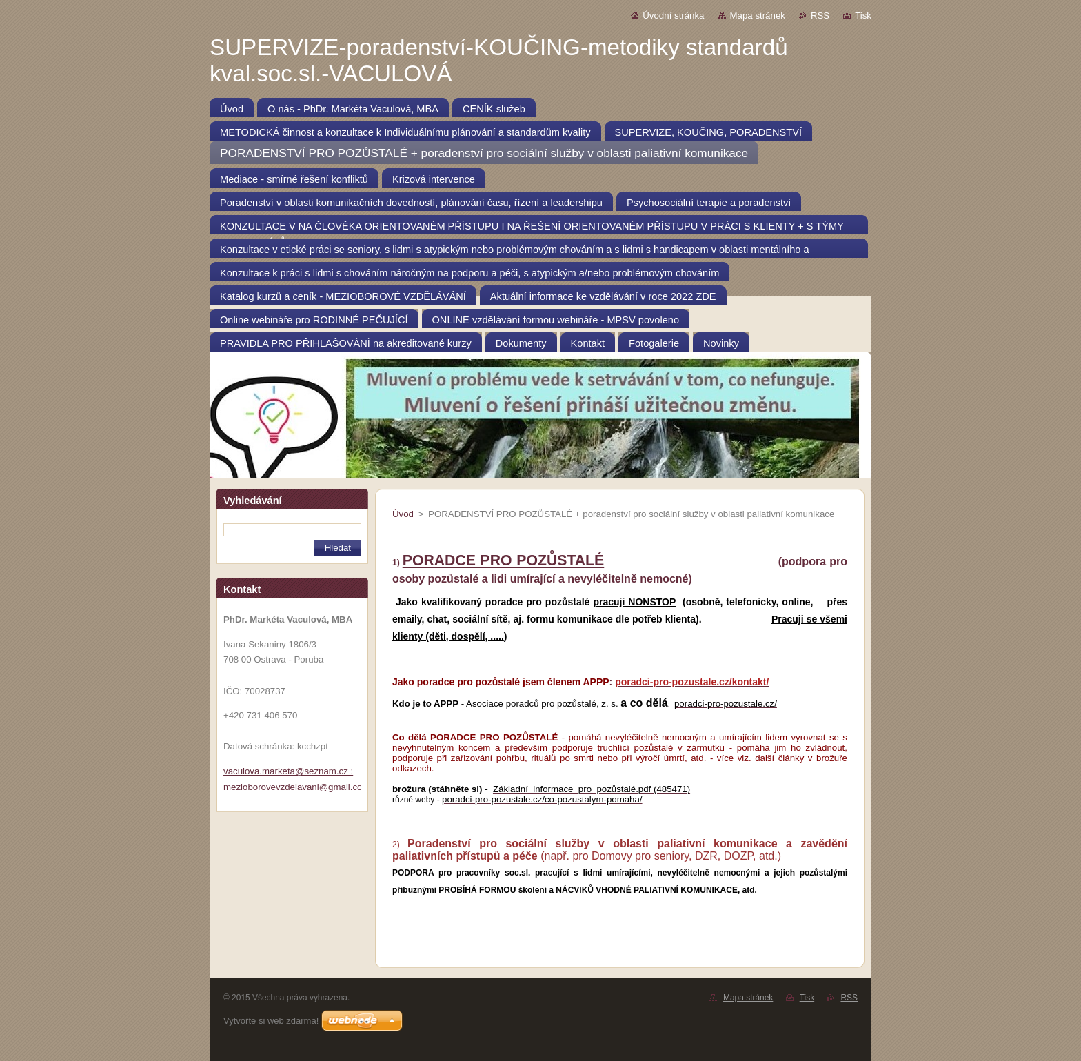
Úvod (403, 514)
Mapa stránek (757, 15)
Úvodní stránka (673, 15)
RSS (820, 15)
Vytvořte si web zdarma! (271, 1020)
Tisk (863, 15)
